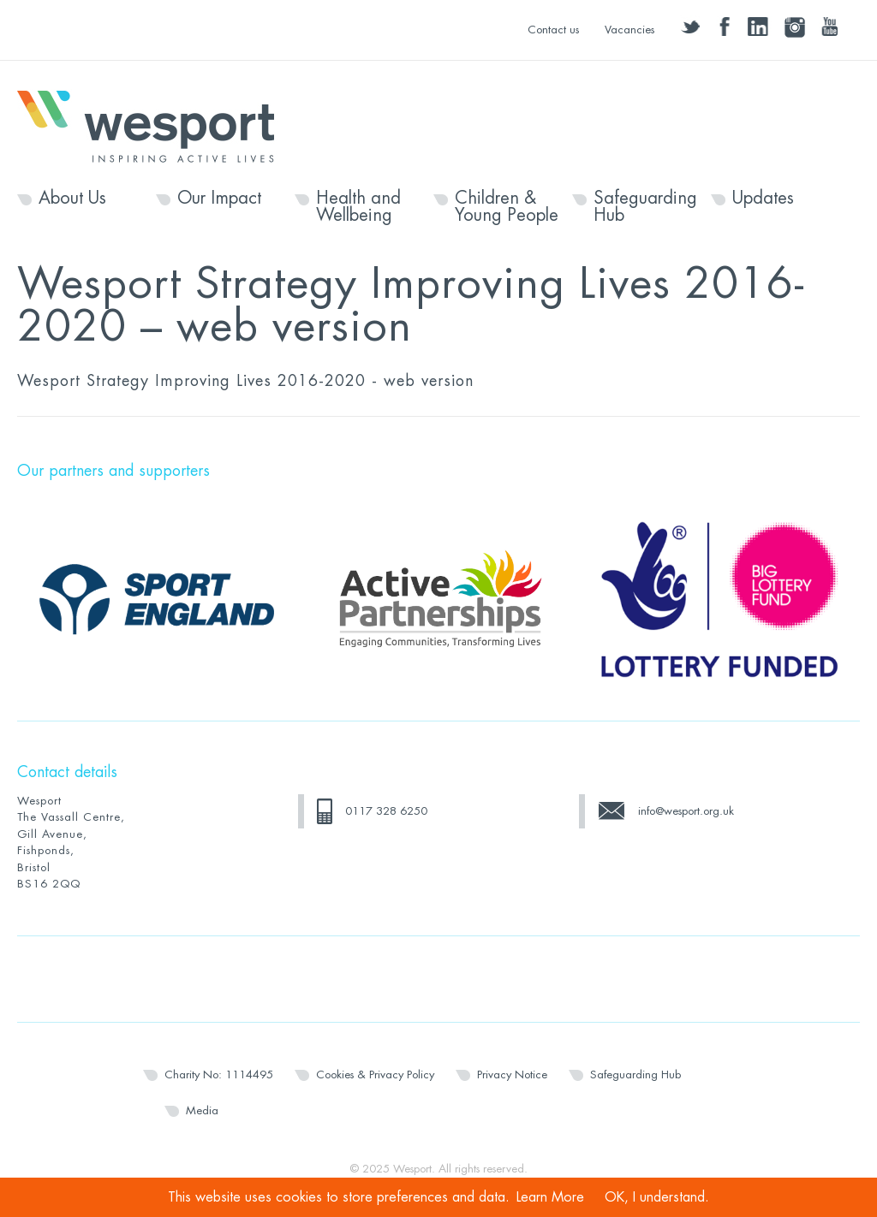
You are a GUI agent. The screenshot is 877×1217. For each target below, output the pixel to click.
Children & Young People (506, 207)
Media (202, 1110)
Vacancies (629, 29)
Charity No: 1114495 (218, 1074)
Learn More (550, 1197)
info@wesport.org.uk (686, 810)
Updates (763, 198)
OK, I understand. (657, 1197)
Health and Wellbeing (358, 207)
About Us (72, 198)
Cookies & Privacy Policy (375, 1074)
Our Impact (219, 198)
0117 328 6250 (386, 810)
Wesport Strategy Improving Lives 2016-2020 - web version (245, 381)
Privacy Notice (512, 1074)
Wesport (154, 125)
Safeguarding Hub (645, 207)
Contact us (553, 29)
